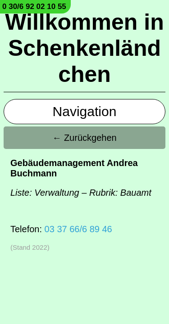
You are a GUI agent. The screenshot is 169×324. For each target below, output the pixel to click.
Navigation (85, 111)
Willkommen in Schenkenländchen (84, 48)
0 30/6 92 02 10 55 (34, 6)
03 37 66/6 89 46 (78, 229)
